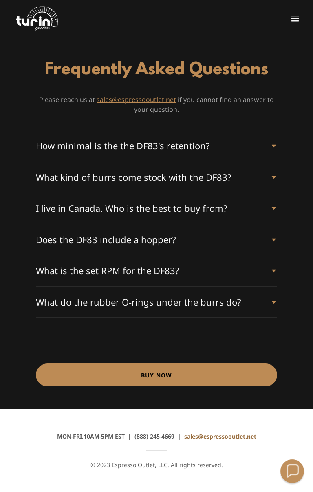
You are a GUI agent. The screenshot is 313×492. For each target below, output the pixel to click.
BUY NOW (156, 375)
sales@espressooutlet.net (136, 99)
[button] (295, 18)
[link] (37, 18)
